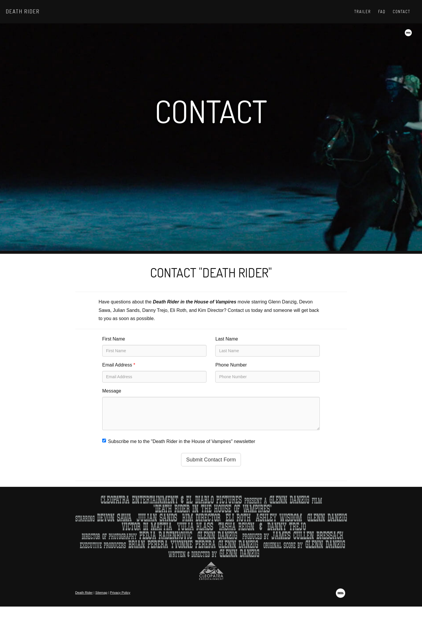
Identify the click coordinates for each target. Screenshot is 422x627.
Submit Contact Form (211, 460)
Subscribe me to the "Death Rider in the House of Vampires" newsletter (178, 441)
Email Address (118, 364)
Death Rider (23, 11)
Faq (381, 11)
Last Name (226, 338)
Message (111, 390)
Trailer (362, 11)
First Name (113, 338)
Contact (401, 11)
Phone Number (231, 364)
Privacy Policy (120, 592)
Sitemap (101, 592)
